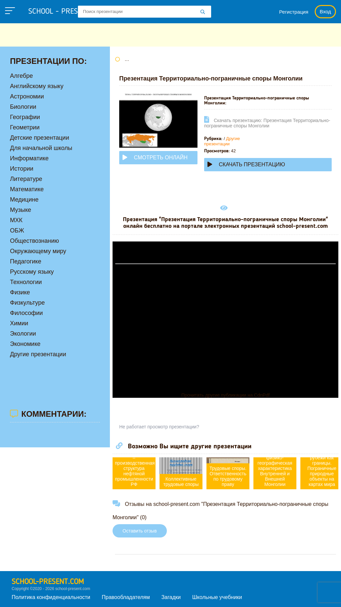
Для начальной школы (41, 148)
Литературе (26, 179)
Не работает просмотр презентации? (159, 426)
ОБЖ (17, 230)
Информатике (29, 158)
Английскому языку (36, 86)
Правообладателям (126, 597)
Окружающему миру (38, 251)
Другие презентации (222, 141)
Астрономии (27, 96)
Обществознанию (34, 240)
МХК (16, 220)
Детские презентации (39, 137)
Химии (19, 323)
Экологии (23, 333)
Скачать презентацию (246, 164)
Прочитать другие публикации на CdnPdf (225, 395)
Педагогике (25, 261)
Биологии (23, 106)
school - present (65, 12)
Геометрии (25, 127)
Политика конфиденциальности (51, 597)
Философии (26, 313)
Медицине (24, 199)
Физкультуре (27, 302)
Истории (21, 168)
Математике (27, 189)
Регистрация (293, 12)
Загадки (170, 597)
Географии (25, 117)
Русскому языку (32, 271)
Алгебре (21, 76)
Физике (20, 292)
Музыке (20, 210)
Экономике (25, 344)
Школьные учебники (217, 597)
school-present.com (48, 582)
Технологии (26, 282)
